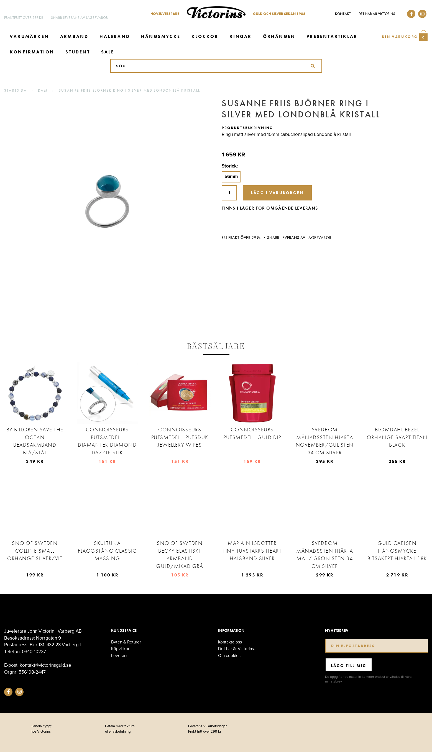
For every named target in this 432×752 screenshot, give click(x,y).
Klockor (204, 36)
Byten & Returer (126, 642)
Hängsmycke (160, 36)
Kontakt (343, 13)
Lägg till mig (348, 665)
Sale (107, 52)
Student (77, 52)
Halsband (114, 36)
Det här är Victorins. (236, 648)
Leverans (119, 655)
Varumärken (29, 36)
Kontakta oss (230, 642)
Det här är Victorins (377, 13)
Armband (74, 36)
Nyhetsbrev (336, 630)
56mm (231, 176)
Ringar (240, 36)
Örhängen (279, 36)
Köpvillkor (120, 648)
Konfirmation (32, 52)
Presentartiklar (331, 36)
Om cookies (229, 655)
